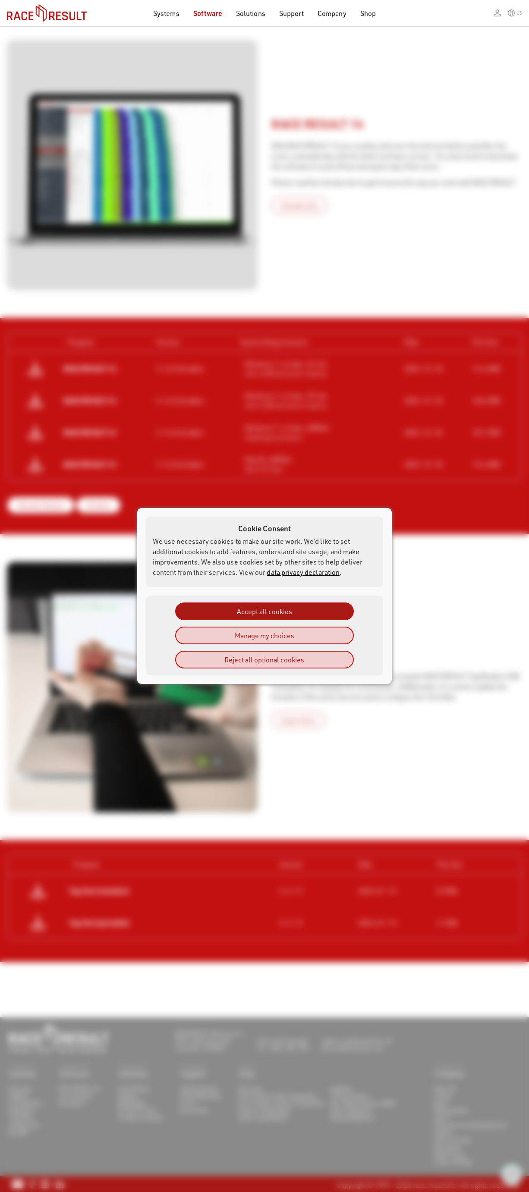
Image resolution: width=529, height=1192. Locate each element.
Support (291, 13)
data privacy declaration (303, 572)
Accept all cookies (264, 611)
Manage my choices (264, 635)
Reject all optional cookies (264, 659)
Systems (166, 13)
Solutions (250, 13)
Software (208, 13)
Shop (368, 13)
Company (332, 13)
